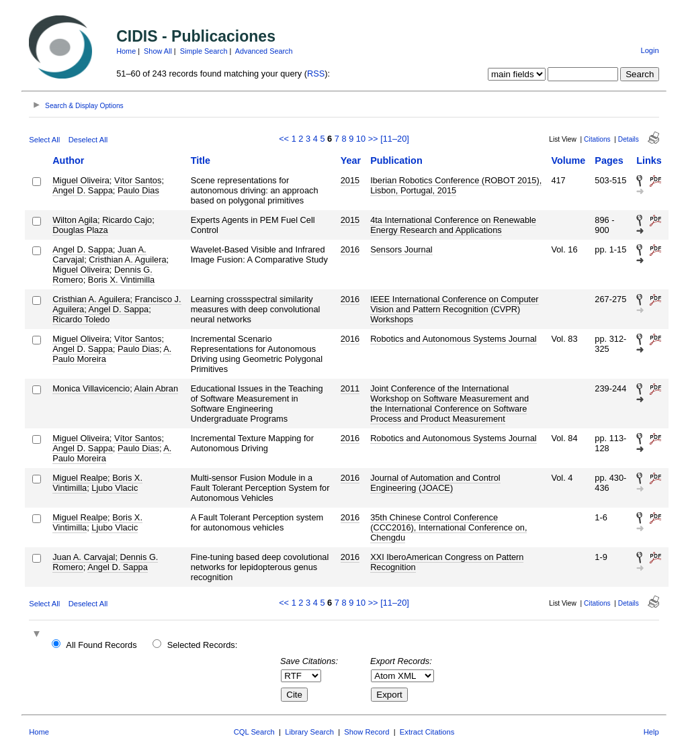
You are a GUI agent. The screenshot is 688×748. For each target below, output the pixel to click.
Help (651, 732)
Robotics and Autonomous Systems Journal (453, 339)
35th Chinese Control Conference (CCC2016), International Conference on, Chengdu (448, 527)
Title (200, 160)
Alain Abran (156, 388)
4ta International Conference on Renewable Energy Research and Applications (453, 225)
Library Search (309, 732)
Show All (158, 51)
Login (649, 50)
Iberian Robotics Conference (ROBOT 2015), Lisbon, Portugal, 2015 (456, 185)
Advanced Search (264, 51)
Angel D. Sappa (82, 190)
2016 (350, 249)
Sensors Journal (401, 249)
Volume (568, 160)
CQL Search (254, 732)
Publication (396, 160)
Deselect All (88, 140)
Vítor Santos (137, 180)
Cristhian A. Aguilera (127, 259)
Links (649, 160)
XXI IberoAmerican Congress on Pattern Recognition (446, 562)
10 (361, 139)
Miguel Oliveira (81, 180)
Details (628, 139)
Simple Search (204, 51)
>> (373, 139)
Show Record (366, 732)
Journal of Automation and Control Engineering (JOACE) (435, 483)
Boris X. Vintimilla (121, 280)
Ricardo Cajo (127, 220)
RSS (316, 73)
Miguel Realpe (80, 478)
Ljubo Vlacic (114, 488)
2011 (350, 388)
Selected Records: (202, 645)
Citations (597, 139)
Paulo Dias (138, 190)
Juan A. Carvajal (83, 557)
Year (351, 160)
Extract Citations (427, 732)
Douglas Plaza (80, 230)
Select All (44, 140)
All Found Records (101, 645)
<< (284, 139)
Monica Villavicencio (91, 388)
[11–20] (394, 139)
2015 (350, 180)
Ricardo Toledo (81, 319)
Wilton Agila (74, 220)
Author (68, 160)
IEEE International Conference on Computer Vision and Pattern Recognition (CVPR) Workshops (454, 309)
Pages (609, 160)
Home (126, 51)
